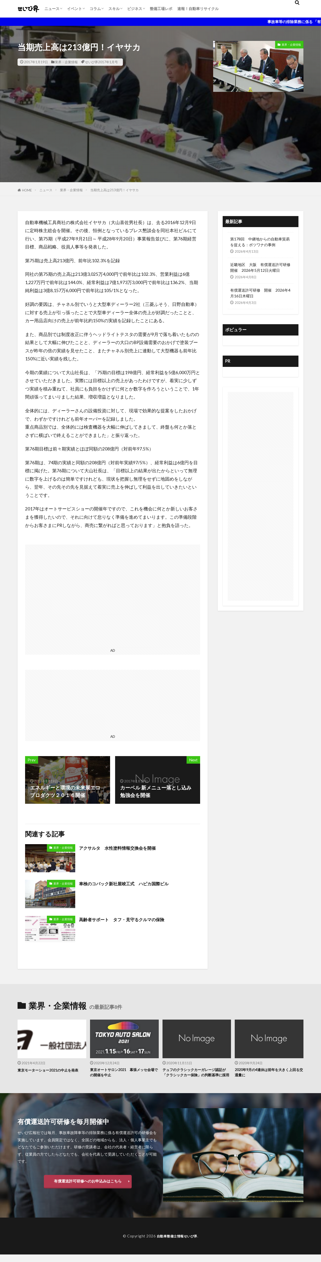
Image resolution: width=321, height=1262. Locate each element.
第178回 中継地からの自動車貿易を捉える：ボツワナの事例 (260, 242)
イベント (74, 8)
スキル (114, 8)
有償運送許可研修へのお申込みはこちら (88, 1188)
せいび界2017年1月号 (101, 62)
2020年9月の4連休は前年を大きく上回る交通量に (268, 1073)
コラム (95, 8)
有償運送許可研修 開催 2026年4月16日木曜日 (260, 293)
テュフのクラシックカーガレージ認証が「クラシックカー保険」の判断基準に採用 (197, 1076)
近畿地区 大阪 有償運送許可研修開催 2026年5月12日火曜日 (260, 267)
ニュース (51, 8)
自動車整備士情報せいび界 (177, 1243)
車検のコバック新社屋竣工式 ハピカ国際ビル (131, 883)
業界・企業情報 (66, 62)
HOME (27, 190)
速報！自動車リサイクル (198, 8)
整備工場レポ (161, 8)
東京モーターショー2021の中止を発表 (50, 1073)
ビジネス (134, 8)
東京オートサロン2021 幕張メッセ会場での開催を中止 (122, 1073)
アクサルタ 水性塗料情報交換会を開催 (124, 848)
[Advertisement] (160, 147)
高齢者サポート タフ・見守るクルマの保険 (129, 919)
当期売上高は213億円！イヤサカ (114, 190)
